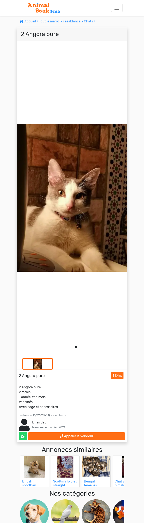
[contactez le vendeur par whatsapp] (23, 436)
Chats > (89, 21)
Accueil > (29, 21)
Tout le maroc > (51, 21)
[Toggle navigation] (117, 8)
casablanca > (73, 21)
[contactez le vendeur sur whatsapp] (23, 436)
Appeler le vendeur (76, 436)
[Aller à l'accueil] (43, 8)
